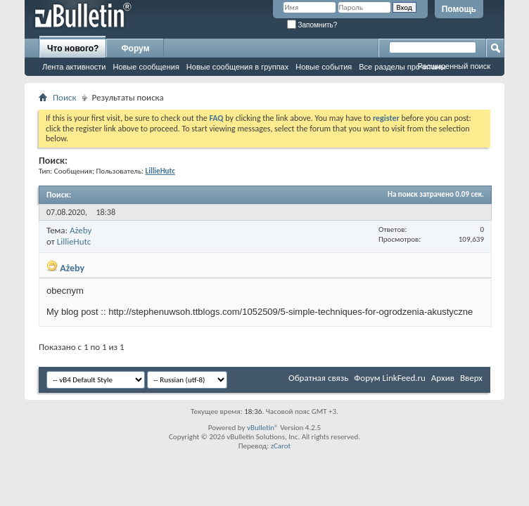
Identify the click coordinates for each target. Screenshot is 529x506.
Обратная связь (318, 377)
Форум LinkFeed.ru (390, 377)
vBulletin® (263, 427)
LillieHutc (74, 241)
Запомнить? (312, 25)
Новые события (323, 67)
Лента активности (74, 67)
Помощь (459, 9)
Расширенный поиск (453, 66)
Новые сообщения (146, 67)
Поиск (65, 97)
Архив (442, 377)
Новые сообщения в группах (237, 67)
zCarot (281, 445)
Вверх (471, 377)
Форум (135, 48)
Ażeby (80, 230)
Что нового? (72, 48)
